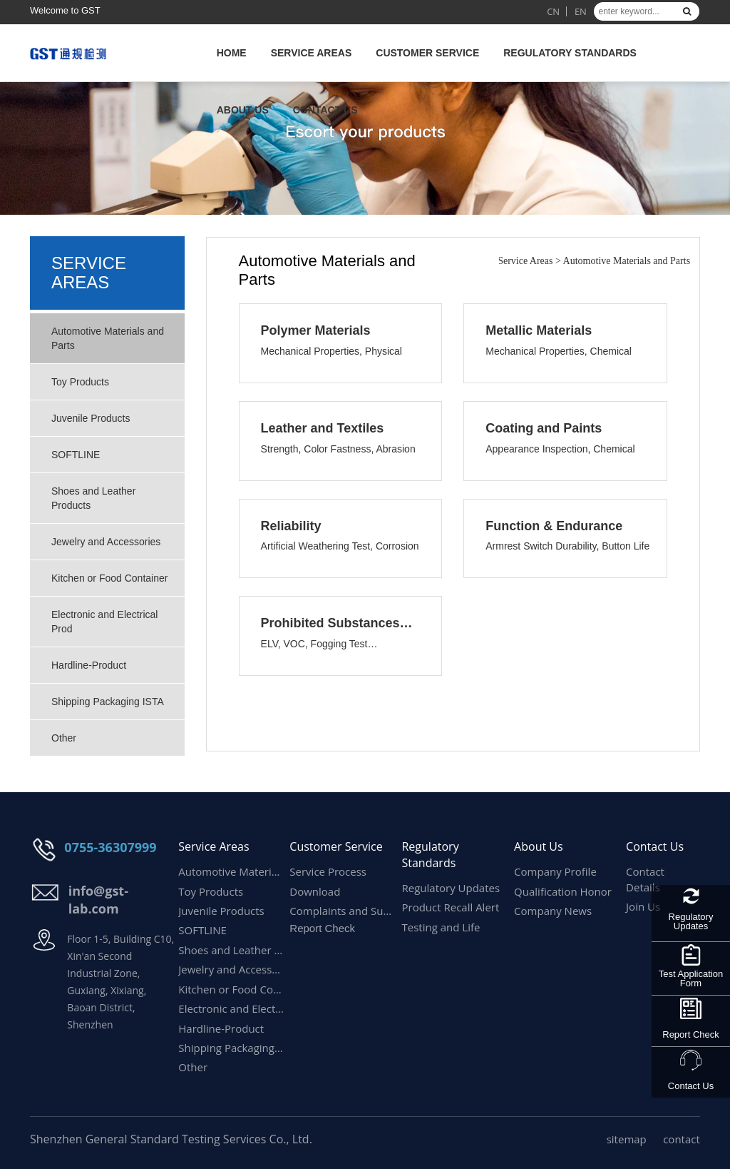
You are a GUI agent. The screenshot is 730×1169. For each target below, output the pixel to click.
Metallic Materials (538, 330)
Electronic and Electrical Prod (104, 621)
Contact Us (325, 110)
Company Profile (555, 871)
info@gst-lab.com (98, 900)
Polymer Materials (316, 330)
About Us (243, 110)
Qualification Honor (563, 891)
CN (553, 11)
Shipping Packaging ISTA (107, 701)
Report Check (690, 1034)
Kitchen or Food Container (109, 578)
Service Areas (311, 53)
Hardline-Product (90, 665)
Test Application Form (691, 978)
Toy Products (80, 382)
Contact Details (645, 879)
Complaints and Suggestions (342, 911)
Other (63, 738)
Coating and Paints (543, 428)
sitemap (627, 1139)
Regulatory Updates (691, 921)
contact (681, 1139)
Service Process (327, 871)
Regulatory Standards (570, 53)
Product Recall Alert (450, 907)
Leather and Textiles (322, 428)
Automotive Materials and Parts (107, 338)
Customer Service (427, 53)
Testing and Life (440, 927)
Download (314, 891)
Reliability (291, 526)
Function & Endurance (553, 526)
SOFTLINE (75, 454)
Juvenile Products (90, 418)
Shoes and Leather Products (93, 498)
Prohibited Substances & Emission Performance (351, 623)
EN (581, 11)
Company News (553, 911)
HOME (232, 53)
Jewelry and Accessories (105, 541)
